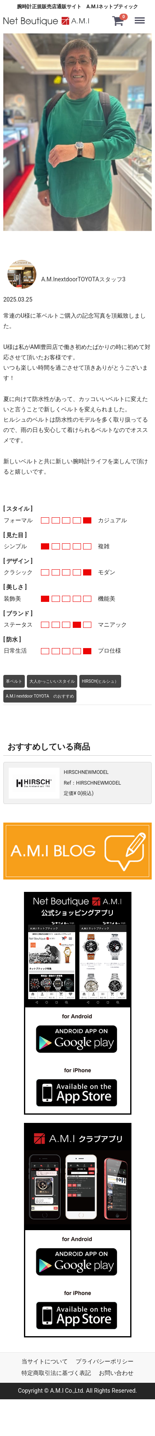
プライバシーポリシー (105, 1361)
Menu (141, 16)
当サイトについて (44, 1361)
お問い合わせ (116, 1372)
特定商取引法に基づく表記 (56, 1372)
